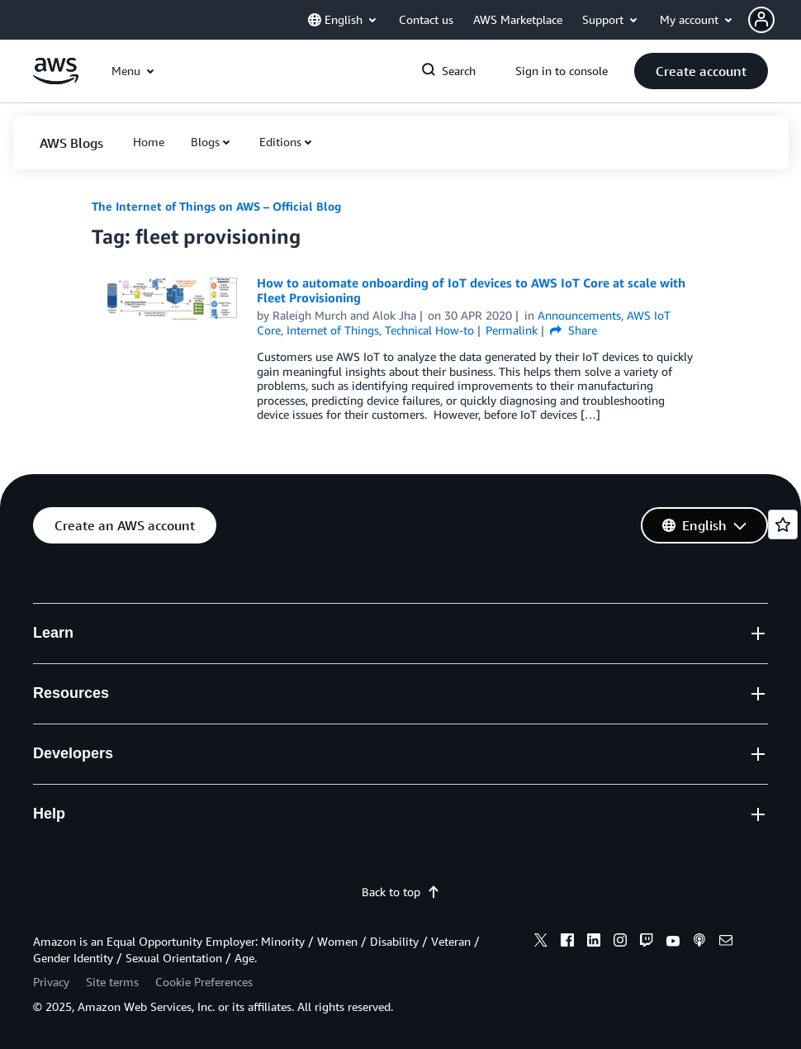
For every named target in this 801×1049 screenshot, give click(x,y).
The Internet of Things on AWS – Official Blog (216, 206)
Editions (280, 142)
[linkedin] (593, 942)
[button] (774, 20)
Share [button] (573, 330)
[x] (540, 942)
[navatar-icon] (761, 20)
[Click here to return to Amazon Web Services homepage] (55, 80)
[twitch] (646, 942)
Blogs (205, 142)
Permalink (512, 330)
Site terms (112, 982)
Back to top (401, 892)
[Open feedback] (783, 524)
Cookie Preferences (204, 982)
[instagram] (620, 942)
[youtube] (673, 942)
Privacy (51, 982)
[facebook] (567, 942)
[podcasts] (699, 942)
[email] (725, 942)
